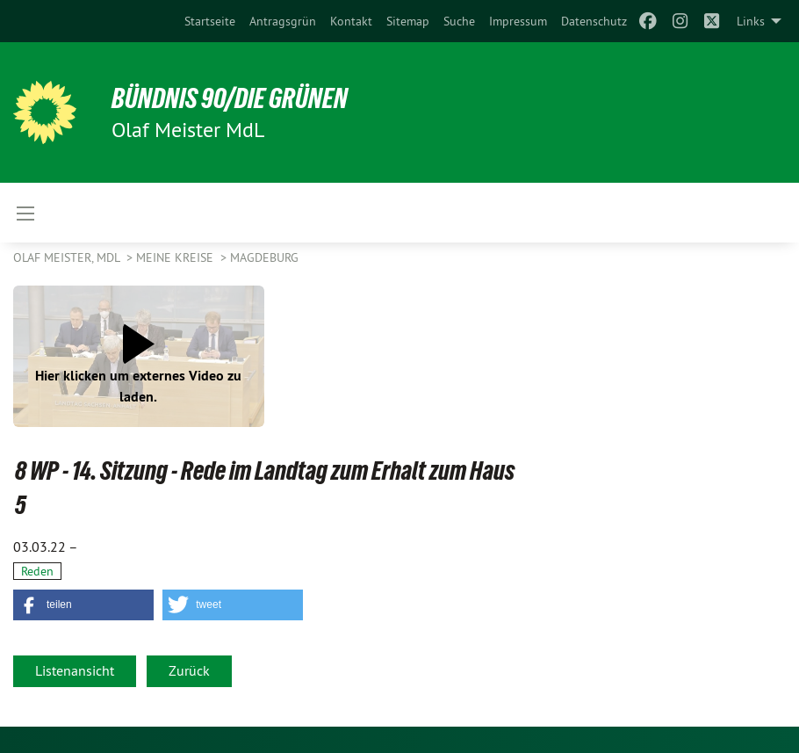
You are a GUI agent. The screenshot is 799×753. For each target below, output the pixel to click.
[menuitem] (209, 21)
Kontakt (351, 21)
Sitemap (407, 21)
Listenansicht (74, 670)
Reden (37, 571)
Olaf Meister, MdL (68, 257)
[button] (83, 605)
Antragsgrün (282, 21)
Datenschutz (594, 21)
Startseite (209, 21)
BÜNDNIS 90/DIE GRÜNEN (230, 98)
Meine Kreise (176, 257)
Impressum (518, 21)
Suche (459, 21)
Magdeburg (264, 257)
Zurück (189, 670)
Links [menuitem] (751, 21)
